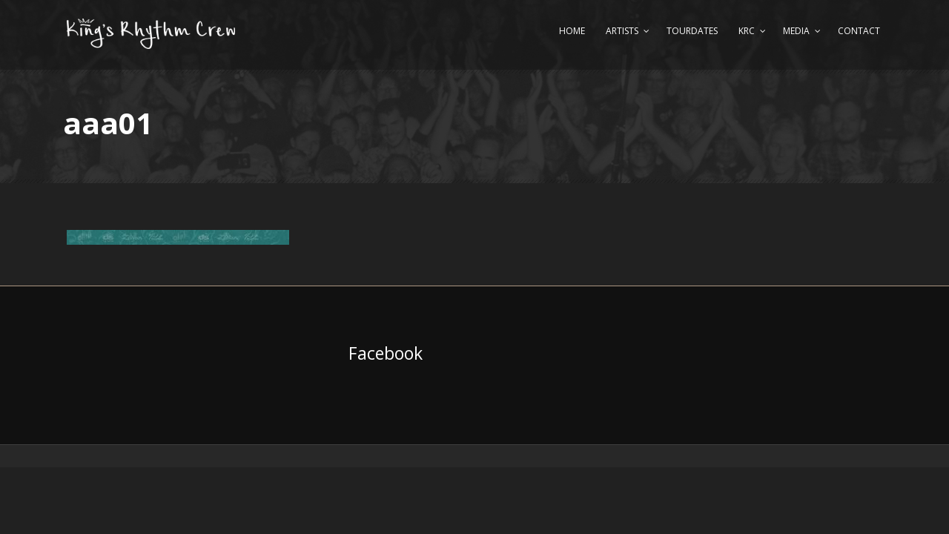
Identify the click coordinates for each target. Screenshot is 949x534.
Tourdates (692, 30)
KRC (746, 30)
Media (796, 30)
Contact (859, 30)
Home (572, 30)
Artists (622, 30)
